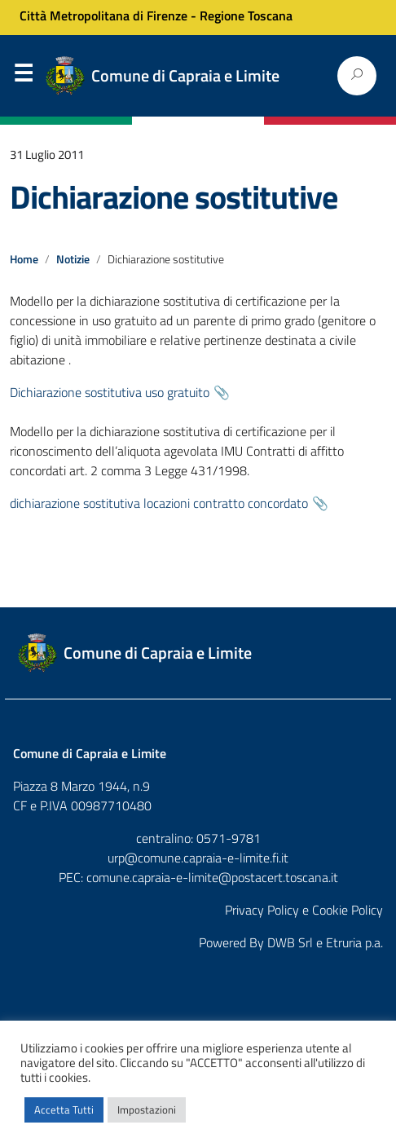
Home (24, 259)
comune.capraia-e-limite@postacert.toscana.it (212, 877)
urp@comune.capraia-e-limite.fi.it (198, 857)
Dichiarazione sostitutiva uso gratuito (109, 392)
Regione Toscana (246, 15)
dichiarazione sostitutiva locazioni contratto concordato (159, 503)
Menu (22, 76)
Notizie (73, 259)
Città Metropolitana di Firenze (103, 15)
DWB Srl (290, 942)
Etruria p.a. (354, 942)
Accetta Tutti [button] (64, 1109)
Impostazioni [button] (146, 1109)
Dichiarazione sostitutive (173, 197)
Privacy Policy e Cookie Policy (304, 910)
